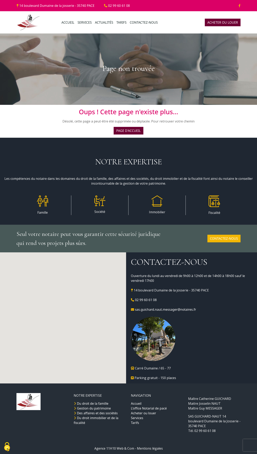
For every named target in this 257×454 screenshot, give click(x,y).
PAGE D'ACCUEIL (128, 130)
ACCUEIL (67, 22)
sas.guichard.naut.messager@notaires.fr (163, 309)
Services (137, 418)
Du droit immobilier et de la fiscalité (96, 420)
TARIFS (121, 22)
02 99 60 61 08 (117, 5)
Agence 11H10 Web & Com (114, 448)
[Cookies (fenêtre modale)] (7, 447)
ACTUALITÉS (104, 22)
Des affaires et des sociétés (96, 413)
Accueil (136, 403)
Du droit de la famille (91, 403)
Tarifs (135, 423)
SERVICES (85, 22)
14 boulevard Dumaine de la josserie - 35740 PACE (55, 5)
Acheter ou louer (143, 413)
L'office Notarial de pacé (149, 408)
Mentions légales (150, 448)
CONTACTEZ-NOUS (144, 22)
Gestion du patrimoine (92, 408)
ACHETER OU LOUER (222, 22)
